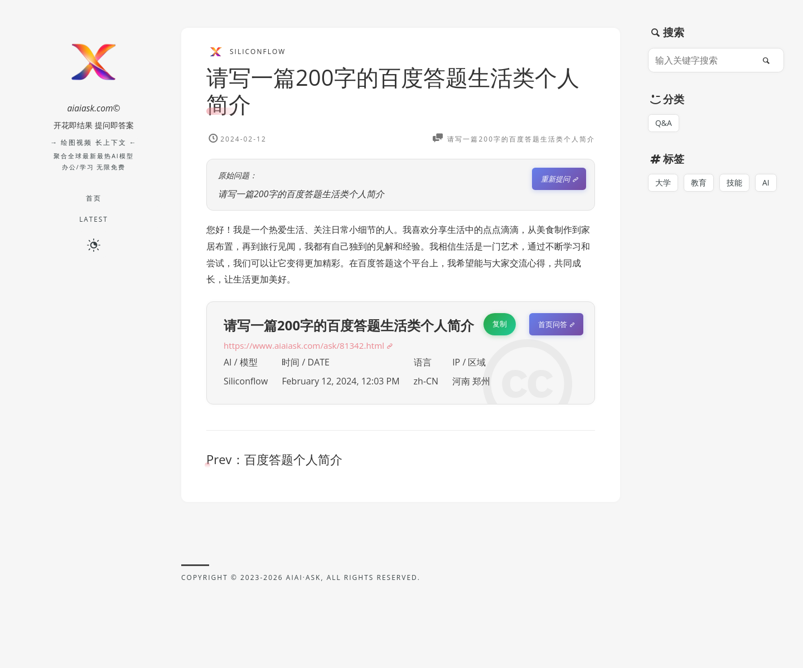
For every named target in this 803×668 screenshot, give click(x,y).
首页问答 (552, 324)
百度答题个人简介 (293, 459)
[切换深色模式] (94, 245)
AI (766, 183)
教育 (699, 183)
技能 (734, 183)
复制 (499, 324)
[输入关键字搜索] (704, 60)
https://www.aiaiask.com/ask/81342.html (308, 345)
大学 (663, 183)
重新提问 (555, 179)
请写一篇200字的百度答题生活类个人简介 (392, 90)
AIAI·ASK (303, 577)
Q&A (664, 123)
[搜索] (769, 60)
